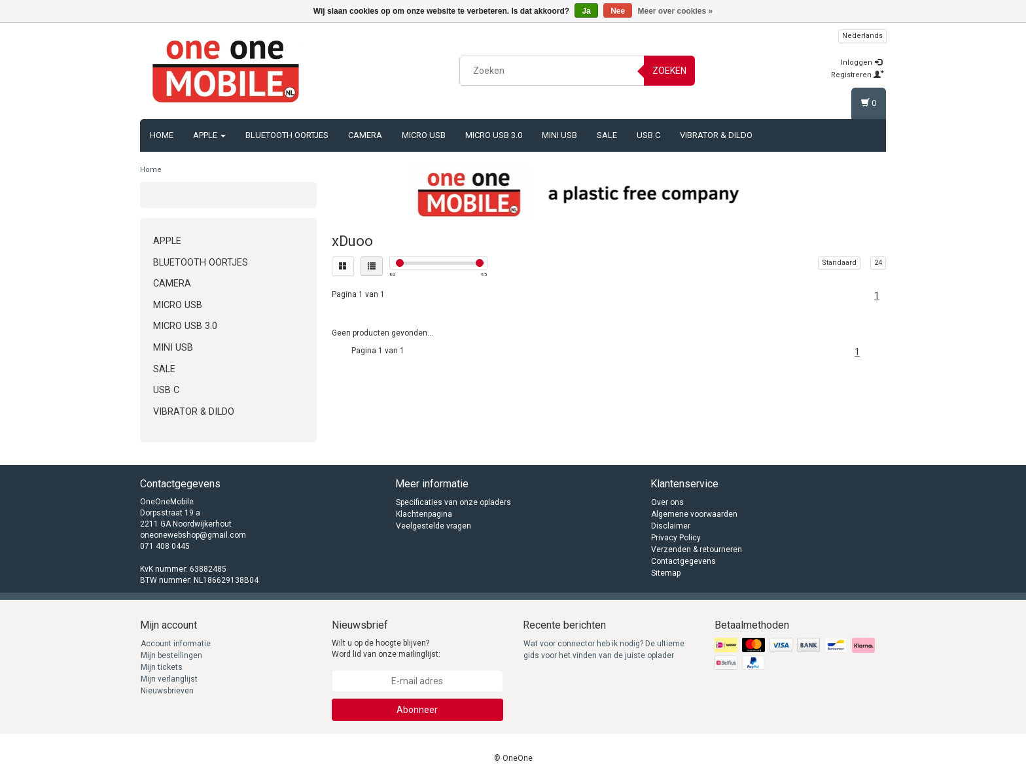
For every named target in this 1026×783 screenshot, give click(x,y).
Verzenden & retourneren (696, 549)
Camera (365, 135)
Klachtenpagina (424, 514)
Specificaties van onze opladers (453, 502)
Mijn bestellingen (171, 655)
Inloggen (861, 62)
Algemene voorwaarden (694, 514)
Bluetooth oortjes (286, 135)
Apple (209, 135)
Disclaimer (670, 526)
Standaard (839, 262)
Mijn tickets (162, 667)
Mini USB (559, 135)
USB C (648, 135)
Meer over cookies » (675, 11)
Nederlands (862, 35)
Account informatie (176, 643)
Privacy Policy (676, 537)
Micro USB (424, 135)
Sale (607, 135)
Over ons (667, 502)
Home (161, 135)
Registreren (857, 75)
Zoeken (669, 70)
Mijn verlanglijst (169, 679)
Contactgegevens (683, 561)
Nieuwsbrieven (167, 690)
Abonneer (417, 710)
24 (878, 262)
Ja (586, 11)
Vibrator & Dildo (716, 135)
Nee (617, 11)
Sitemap (666, 573)
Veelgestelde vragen (433, 526)
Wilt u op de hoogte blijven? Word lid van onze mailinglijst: (386, 648)
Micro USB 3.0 (493, 135)
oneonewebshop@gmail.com (193, 535)
